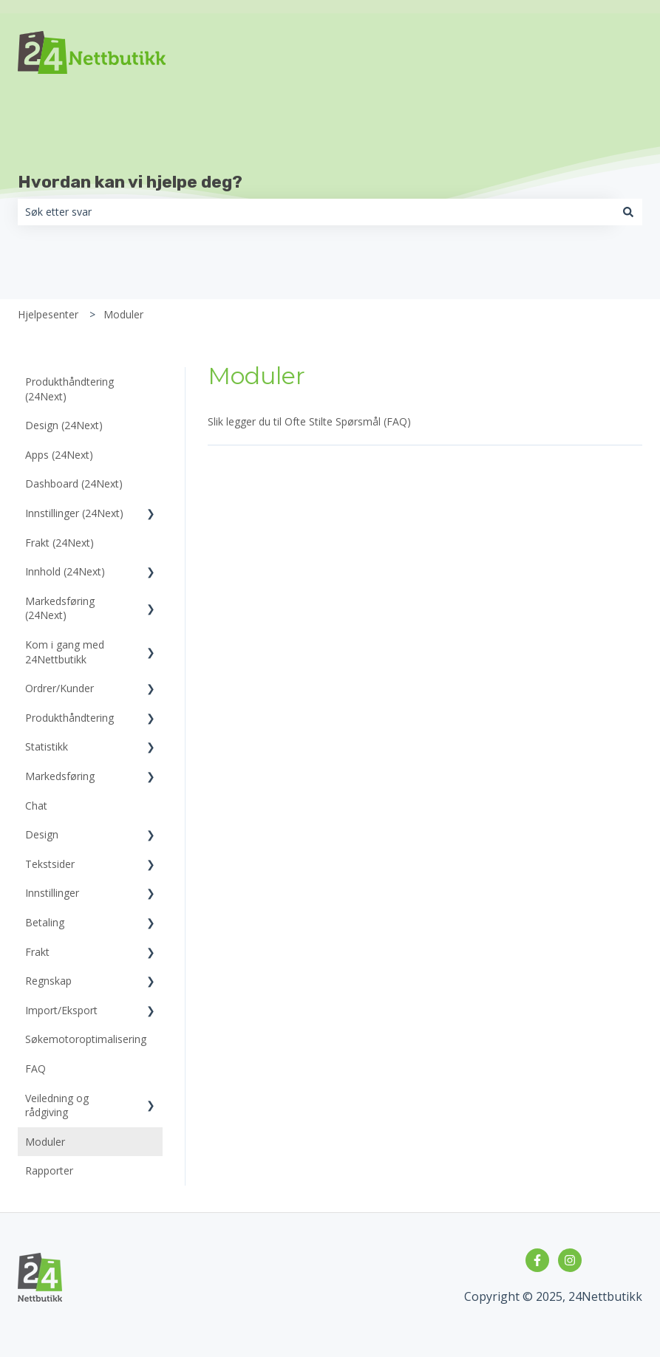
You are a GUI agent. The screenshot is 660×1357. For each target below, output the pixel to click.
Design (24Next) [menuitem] (64, 425)
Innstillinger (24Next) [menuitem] (74, 513)
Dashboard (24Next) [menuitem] (74, 483)
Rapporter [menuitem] (49, 1170)
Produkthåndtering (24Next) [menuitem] (69, 389)
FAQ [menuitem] (35, 1069)
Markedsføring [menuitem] (60, 776)
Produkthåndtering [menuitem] (69, 718)
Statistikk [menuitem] (46, 746)
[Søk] (628, 212)
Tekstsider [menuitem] (50, 864)
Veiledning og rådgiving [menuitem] (57, 1105)
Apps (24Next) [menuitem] (59, 455)
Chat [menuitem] (36, 806)
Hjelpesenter (48, 314)
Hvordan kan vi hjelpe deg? (130, 181)
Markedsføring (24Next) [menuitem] (60, 608)
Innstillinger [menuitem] (52, 893)
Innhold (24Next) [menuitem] (65, 571)
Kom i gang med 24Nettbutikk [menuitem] (64, 652)
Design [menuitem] (41, 834)
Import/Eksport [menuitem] (61, 1010)
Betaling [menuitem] (44, 922)
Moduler (123, 314)
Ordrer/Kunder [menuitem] (59, 688)
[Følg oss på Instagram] (570, 1260)
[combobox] (316, 212)
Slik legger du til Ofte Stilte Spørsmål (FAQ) (309, 421)
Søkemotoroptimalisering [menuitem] (85, 1039)
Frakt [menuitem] (37, 952)
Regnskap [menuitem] (48, 981)
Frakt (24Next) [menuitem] (59, 543)
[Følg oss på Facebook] (537, 1260)
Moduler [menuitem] (45, 1142)
